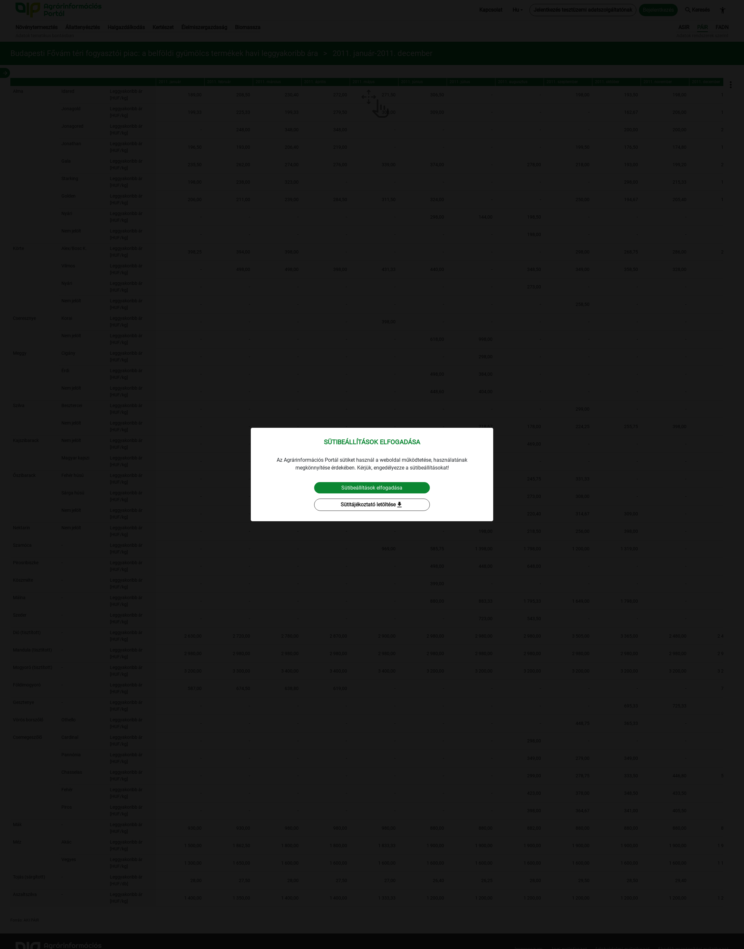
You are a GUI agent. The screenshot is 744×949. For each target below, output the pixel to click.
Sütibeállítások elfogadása (372, 488)
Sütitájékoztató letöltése (372, 505)
